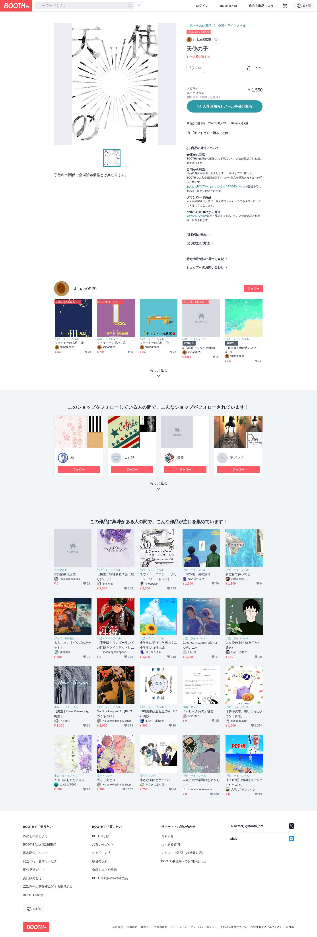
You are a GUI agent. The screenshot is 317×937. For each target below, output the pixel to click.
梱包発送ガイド (34, 869)
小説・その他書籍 (199, 25)
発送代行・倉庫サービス (40, 861)
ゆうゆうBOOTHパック (231, 186)
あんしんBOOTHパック (201, 186)
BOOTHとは (228, 5)
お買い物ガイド (103, 844)
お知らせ (167, 836)
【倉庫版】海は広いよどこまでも (242, 349)
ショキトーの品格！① (154, 342)
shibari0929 (85, 288)
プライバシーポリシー (203, 927)
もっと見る (158, 487)
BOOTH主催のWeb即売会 (110, 878)
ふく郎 (129, 458)
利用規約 (131, 927)
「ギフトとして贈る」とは (209, 133)
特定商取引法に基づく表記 (205, 259)
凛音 (180, 458)
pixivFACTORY (195, 215)
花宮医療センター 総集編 (198, 348)
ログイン (202, 5)
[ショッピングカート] (285, 6)
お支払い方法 (200, 243)
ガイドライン (179, 927)
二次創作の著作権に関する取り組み (48, 886)
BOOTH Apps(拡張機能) (39, 844)
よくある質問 (170, 844)
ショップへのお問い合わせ (205, 267)
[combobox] (84, 5)
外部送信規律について (233, 927)
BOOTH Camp (33, 895)
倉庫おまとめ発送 (104, 869)
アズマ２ (237, 458)
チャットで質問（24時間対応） (183, 853)
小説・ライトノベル (232, 25)
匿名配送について (35, 853)
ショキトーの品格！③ (69, 342)
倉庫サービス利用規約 (154, 927)
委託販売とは (32, 878)
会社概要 (117, 927)
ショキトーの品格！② (111, 342)
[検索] (129, 6)
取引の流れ (198, 235)
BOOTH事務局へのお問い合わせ (183, 861)
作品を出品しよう (261, 5)
